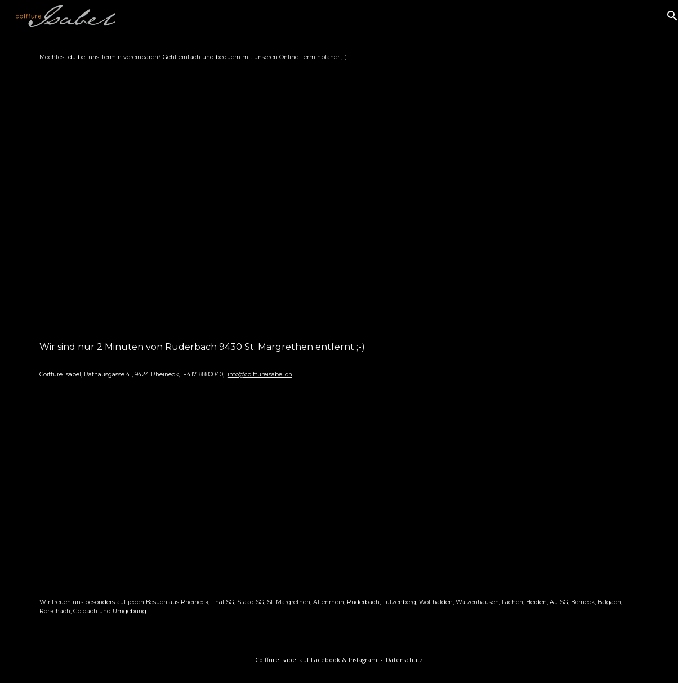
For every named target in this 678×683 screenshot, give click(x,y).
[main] (339, 57)
